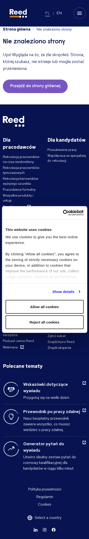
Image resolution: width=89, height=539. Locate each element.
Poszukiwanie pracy (62, 150)
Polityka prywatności (44, 489)
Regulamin (44, 496)
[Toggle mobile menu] (79, 13)
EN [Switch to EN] (59, 12)
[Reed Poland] (18, 13)
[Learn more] (35, 529)
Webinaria (10, 347)
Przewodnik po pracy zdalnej (51, 411)
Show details (63, 292)
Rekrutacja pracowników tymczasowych (21, 170)
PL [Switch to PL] (47, 12)
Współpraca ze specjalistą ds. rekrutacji (66, 158)
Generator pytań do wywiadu (43, 447)
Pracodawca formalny (19, 189)
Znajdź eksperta (59, 348)
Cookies (44, 504)
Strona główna (16, 29)
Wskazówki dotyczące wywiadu (45, 387)
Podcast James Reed (18, 341)
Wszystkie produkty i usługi (18, 197)
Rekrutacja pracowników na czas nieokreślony (21, 159)
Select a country (48, 517)
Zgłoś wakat (56, 336)
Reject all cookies (45, 322)
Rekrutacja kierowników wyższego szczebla (20, 181)
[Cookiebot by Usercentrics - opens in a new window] (63, 213)
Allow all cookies (44, 307)
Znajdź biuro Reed (61, 342)
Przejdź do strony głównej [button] (35, 86)
